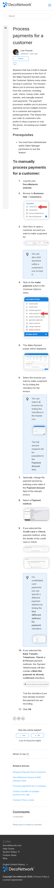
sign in (22, 825)
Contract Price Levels (23, 800)
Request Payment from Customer (29, 772)
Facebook (14, 718)
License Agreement (12, 880)
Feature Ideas (9, 855)
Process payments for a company (29, 786)
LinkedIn (23, 718)
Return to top (21, 754)
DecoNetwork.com (12, 845)
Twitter (19, 718)
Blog (5, 858)
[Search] (27, 16)
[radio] (22, 735)
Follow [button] (20, 59)
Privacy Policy (41, 876)
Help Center (9, 848)
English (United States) (14, 864)
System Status (10, 852)
